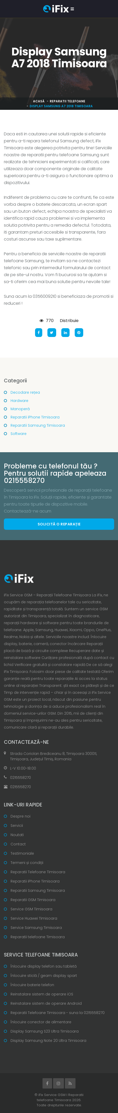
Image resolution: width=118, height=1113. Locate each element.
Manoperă (20, 408)
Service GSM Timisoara (31, 909)
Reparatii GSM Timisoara (33, 899)
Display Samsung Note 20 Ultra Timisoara (48, 1040)
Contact (18, 844)
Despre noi (20, 816)
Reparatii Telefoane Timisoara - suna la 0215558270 (58, 1012)
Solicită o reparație (59, 524)
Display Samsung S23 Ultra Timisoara (45, 1031)
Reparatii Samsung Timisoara (38, 425)
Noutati (17, 834)
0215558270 (20, 777)
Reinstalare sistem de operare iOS (42, 994)
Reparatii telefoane (67, 101)
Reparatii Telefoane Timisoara (38, 872)
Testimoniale (22, 853)
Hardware (19, 400)
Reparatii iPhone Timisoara (35, 417)
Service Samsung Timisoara (36, 927)
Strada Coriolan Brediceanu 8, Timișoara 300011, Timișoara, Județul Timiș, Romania (53, 756)
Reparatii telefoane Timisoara (38, 936)
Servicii (17, 825)
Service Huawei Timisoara (34, 918)
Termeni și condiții (27, 862)
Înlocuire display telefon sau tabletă (44, 966)
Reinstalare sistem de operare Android (46, 1003)
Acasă (39, 101)
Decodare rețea (25, 392)
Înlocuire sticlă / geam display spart (44, 975)
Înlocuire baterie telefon (32, 984)
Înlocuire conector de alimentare (41, 1022)
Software (19, 433)
